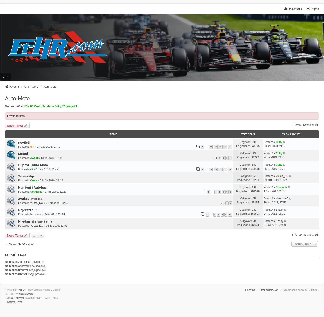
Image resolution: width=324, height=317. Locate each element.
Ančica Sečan (26, 294)
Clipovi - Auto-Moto (33, 165)
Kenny (279, 221)
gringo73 (71, 106)
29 (210, 146)
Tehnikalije (26, 176)
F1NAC (28, 106)
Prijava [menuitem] (313, 9)
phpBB (21, 290)
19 (210, 169)
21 (220, 169)
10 (230, 214)
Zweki (37, 106)
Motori (23, 154)
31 (220, 146)
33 (230, 146)
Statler (280, 209)
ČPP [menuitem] (5, 76)
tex (32, 146)
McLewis (35, 214)
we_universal (17, 298)
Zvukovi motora (30, 199)
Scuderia (48, 106)
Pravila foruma (16, 116)
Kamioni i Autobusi (33, 187)
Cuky (57, 106)
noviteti (24, 142)
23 (230, 169)
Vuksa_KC (282, 176)
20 (215, 169)
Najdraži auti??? (30, 210)
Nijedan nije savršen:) (35, 221)
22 (225, 169)
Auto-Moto (17, 98)
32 (225, 146)
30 (215, 146)
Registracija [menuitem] (293, 9)
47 (63, 106)
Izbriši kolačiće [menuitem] (269, 290)
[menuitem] (10, 302)
